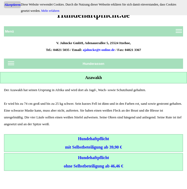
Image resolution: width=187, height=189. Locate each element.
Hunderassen (56, 64)
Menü (93, 32)
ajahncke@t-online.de (99, 50)
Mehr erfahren (50, 11)
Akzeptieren (12, 5)
